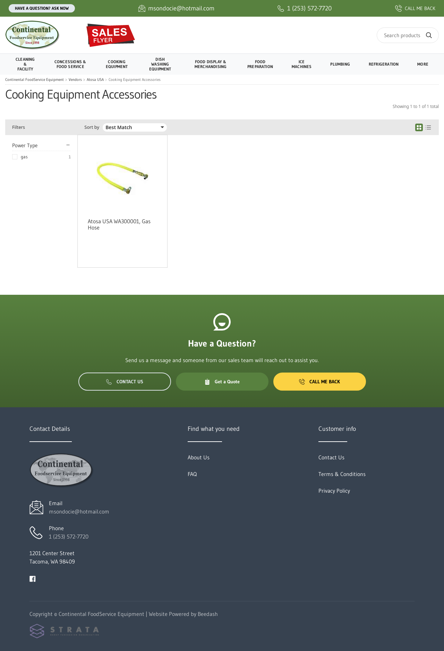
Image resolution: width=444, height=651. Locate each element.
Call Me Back (319, 381)
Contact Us (124, 381)
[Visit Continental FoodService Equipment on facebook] (32, 578)
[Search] (408, 35)
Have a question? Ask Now (42, 8)
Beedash (208, 613)
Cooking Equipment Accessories (135, 79)
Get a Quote (222, 381)
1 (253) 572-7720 (68, 536)
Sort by (91, 127)
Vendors (75, 79)
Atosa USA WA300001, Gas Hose (119, 224)
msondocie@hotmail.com (79, 511)
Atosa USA (95, 79)
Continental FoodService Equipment (34, 79)
